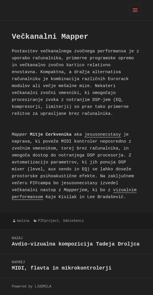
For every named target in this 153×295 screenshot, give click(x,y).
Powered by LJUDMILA (31, 286)
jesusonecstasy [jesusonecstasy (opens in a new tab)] (103, 135)
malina (23, 220)
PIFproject (48, 220)
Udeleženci (73, 220)
